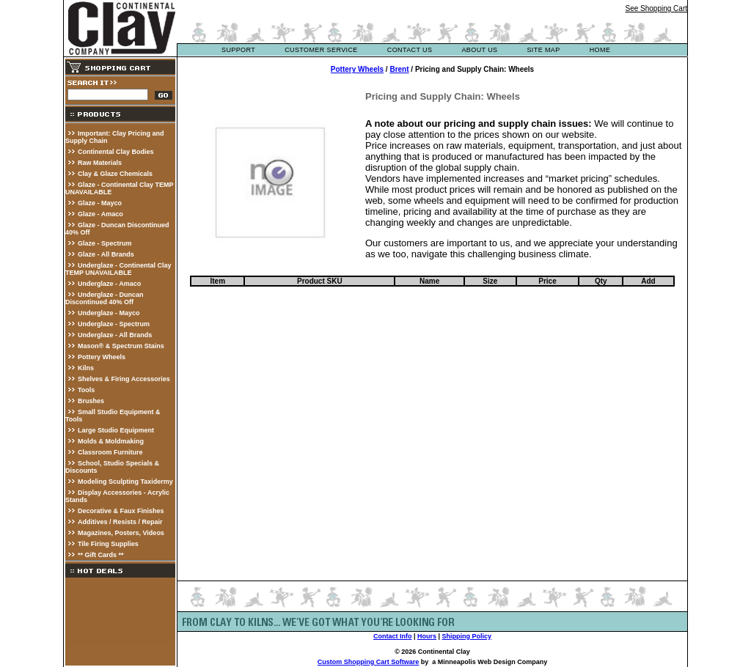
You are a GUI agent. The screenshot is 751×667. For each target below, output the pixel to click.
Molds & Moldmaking (111, 441)
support (238, 50)
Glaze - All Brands (106, 254)
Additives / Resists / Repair (120, 522)
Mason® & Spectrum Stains (121, 346)
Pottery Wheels (101, 357)
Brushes (91, 401)
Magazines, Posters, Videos (121, 533)
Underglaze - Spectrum (114, 324)
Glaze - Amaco (100, 214)
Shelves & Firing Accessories (124, 379)
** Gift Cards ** (101, 555)
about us (479, 50)
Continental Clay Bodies (116, 151)
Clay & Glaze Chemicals (115, 173)
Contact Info (392, 636)
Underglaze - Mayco (109, 313)
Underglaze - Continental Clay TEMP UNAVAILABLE (118, 269)
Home (600, 50)
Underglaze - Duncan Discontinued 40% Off (104, 298)
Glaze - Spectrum (105, 243)
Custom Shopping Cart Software (369, 662)
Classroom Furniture (110, 452)
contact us (410, 50)
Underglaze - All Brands (115, 335)
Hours (426, 636)
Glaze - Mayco (100, 203)
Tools (86, 390)
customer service (321, 50)
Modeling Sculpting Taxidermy (125, 481)
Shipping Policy (467, 636)
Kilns (86, 368)
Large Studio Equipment (116, 430)
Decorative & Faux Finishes (121, 511)
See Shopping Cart (656, 8)
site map (543, 50)
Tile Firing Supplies (108, 544)
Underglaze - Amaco (109, 283)
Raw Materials (100, 162)
